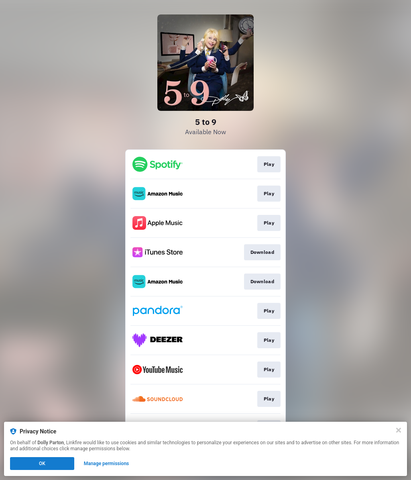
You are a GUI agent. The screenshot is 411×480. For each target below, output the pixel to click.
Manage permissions (106, 463)
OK (42, 463)
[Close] (398, 430)
